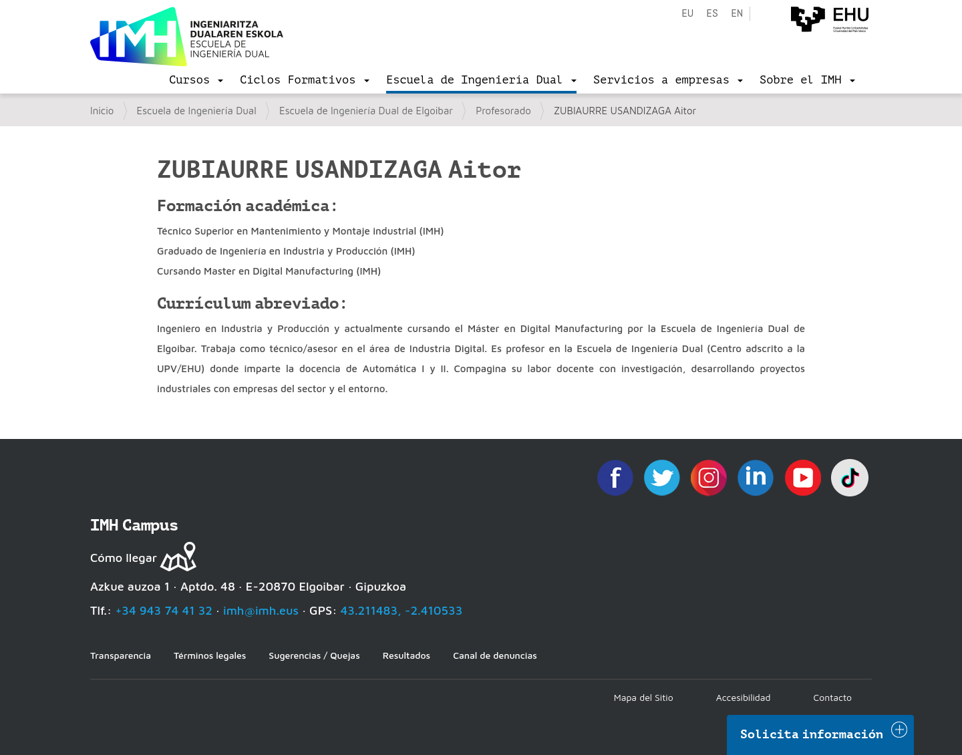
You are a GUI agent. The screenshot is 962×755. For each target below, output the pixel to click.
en (737, 13)
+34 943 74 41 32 (163, 610)
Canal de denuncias (495, 655)
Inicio (102, 110)
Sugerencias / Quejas (314, 655)
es (712, 13)
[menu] (196, 80)
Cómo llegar (123, 558)
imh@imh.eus (261, 610)
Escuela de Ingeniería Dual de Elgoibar (366, 110)
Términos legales (210, 655)
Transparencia (120, 655)
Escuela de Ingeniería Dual (197, 110)
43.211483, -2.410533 (402, 610)
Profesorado (503, 110)
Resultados (406, 655)
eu (687, 13)
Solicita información (811, 734)
